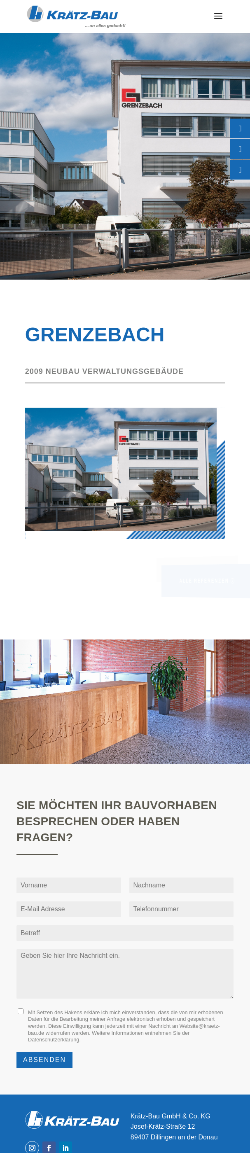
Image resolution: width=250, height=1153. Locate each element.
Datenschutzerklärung (53, 1039)
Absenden (44, 1059)
